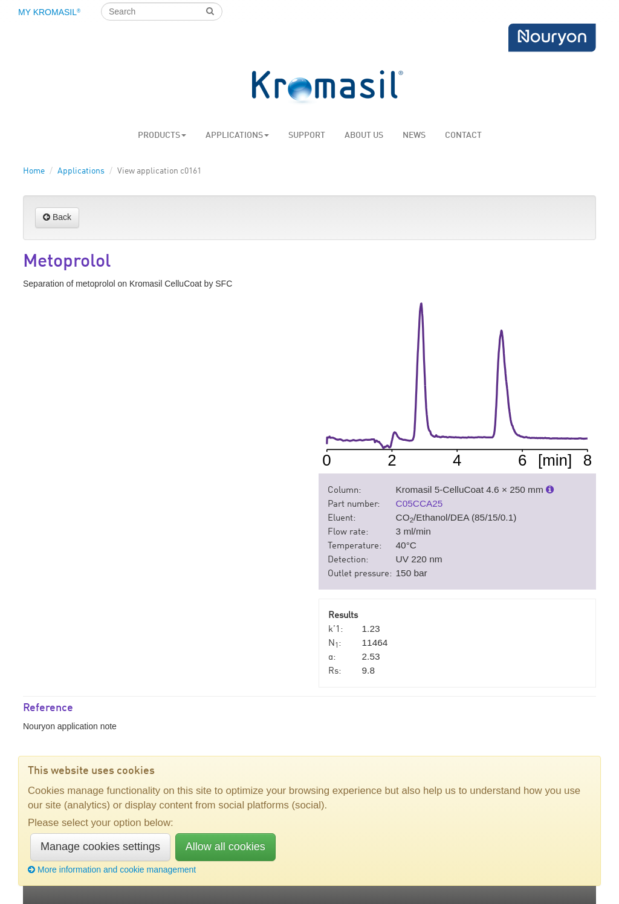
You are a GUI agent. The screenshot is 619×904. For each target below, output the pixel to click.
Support (306, 135)
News (414, 135)
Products (162, 135)
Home (34, 171)
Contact (463, 135)
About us (364, 135)
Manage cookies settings (100, 847)
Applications (237, 135)
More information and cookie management (112, 869)
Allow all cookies (225, 847)
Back (57, 217)
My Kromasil (49, 12)
